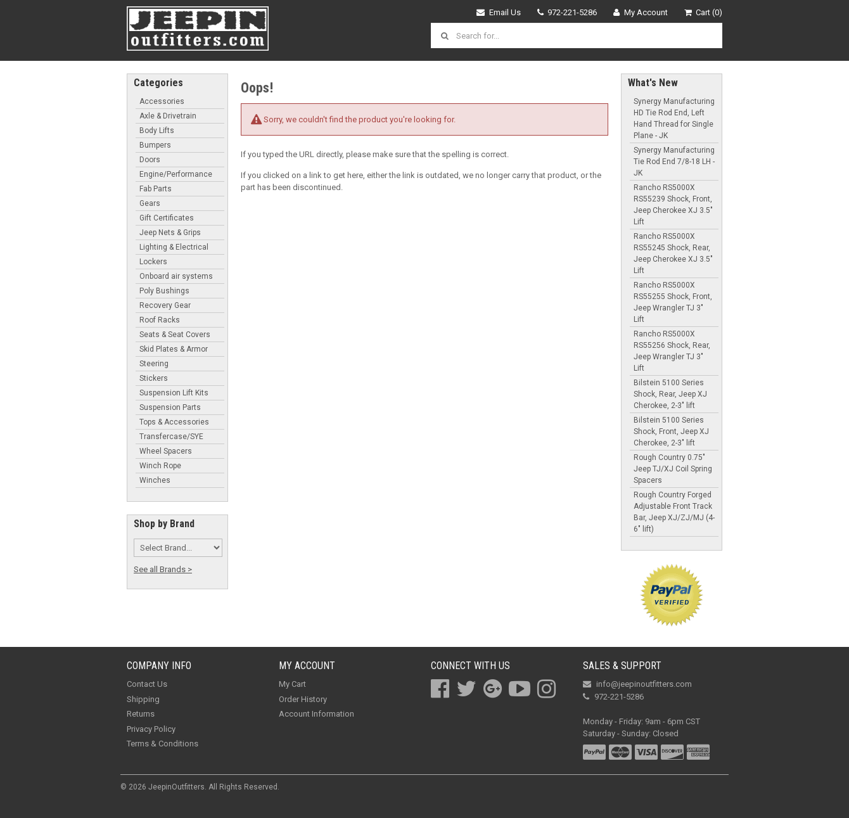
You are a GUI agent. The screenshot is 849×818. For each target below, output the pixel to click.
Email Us (498, 12)
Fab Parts (155, 188)
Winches (154, 480)
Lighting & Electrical (173, 247)
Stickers (153, 378)
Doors (149, 159)
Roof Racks (159, 320)
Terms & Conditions (162, 743)
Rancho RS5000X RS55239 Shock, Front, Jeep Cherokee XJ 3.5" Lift (673, 204)
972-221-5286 (567, 12)
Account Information (316, 714)
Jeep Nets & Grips (170, 232)
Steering (154, 363)
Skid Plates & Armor (173, 349)
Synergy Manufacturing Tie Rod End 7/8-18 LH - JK (674, 161)
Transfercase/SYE (171, 436)
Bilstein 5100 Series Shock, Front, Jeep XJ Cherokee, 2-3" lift (671, 431)
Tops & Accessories (174, 422)
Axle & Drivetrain (167, 116)
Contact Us (147, 684)
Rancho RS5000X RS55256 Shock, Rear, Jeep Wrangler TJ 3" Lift (672, 351)
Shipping (143, 699)
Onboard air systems (176, 276)
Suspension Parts (170, 407)
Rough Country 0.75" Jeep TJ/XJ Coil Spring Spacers (673, 469)
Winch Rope (160, 465)
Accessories (161, 101)
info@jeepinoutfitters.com (637, 684)
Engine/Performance (175, 174)
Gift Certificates (166, 218)
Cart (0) (703, 12)
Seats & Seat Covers (174, 334)
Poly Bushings (164, 290)
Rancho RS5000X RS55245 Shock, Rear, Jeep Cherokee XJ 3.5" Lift (673, 253)
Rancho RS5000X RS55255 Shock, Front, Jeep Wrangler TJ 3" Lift (673, 302)
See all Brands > (163, 569)
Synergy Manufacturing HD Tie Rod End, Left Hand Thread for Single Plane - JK (674, 118)
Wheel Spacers (165, 451)
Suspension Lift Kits (173, 392)
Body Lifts (156, 130)
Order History (303, 699)
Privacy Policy (151, 729)
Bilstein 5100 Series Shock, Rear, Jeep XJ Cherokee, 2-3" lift (670, 394)
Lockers (153, 261)
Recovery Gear (165, 305)
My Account (640, 12)
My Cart (292, 684)
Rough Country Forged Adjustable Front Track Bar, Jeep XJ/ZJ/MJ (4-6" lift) (674, 512)
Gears (149, 203)
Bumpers (155, 145)
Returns (141, 714)
